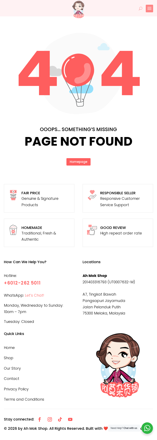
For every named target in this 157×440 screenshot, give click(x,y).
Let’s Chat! (34, 295)
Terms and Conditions (24, 399)
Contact (11, 378)
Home (9, 347)
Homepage (78, 162)
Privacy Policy (16, 389)
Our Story (12, 368)
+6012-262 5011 (22, 283)
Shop (8, 357)
